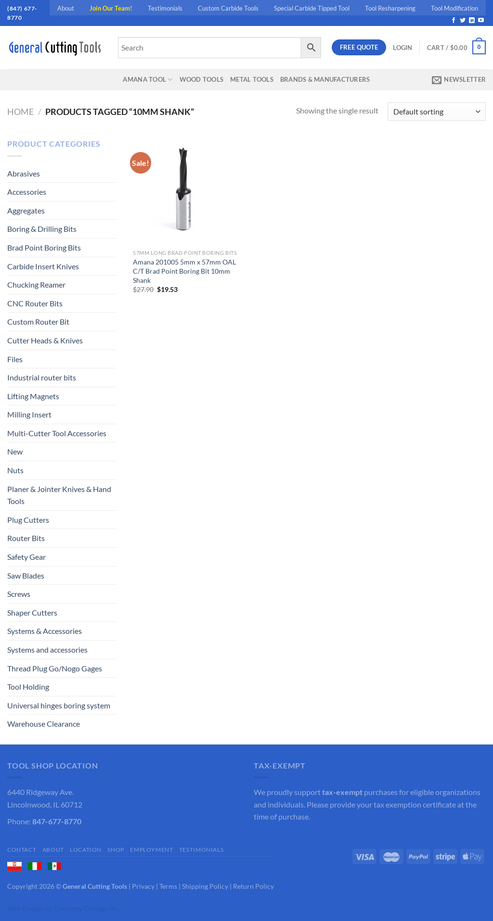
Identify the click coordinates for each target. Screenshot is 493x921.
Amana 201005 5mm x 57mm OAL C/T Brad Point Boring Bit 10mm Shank (184, 271)
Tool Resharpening (390, 8)
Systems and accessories (47, 649)
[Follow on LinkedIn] (472, 20)
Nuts (15, 470)
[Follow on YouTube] (481, 20)
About (65, 8)
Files (15, 359)
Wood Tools (202, 79)
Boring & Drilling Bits (42, 228)
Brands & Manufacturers (325, 79)
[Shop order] (437, 111)
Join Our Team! (111, 8)
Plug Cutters (28, 519)
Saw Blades (25, 575)
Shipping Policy (205, 886)
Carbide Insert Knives (43, 266)
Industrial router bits (41, 377)
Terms (168, 886)
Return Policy (253, 886)
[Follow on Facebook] (453, 20)
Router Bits (26, 538)
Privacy (143, 886)
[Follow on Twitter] (463, 20)
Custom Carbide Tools (228, 8)
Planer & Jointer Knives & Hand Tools (59, 495)
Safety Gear (26, 556)
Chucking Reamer (36, 284)
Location (86, 849)
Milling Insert (29, 414)
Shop (115, 849)
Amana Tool (147, 79)
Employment (151, 849)
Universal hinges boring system (58, 705)
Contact (21, 849)
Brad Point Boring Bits (44, 247)
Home (20, 111)
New (15, 451)
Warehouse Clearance (43, 723)
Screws (18, 593)
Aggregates (26, 210)
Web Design (25, 908)
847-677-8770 (56, 821)
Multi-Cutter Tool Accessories (56, 433)
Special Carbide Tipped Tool (312, 8)
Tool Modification (454, 8)
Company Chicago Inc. (86, 908)
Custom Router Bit (38, 321)
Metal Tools (251, 79)
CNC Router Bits (35, 303)
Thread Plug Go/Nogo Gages (54, 668)
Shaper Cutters (32, 612)
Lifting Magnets (33, 396)
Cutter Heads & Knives (45, 340)
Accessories (26, 191)
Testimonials (165, 8)
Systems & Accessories (44, 630)
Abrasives (23, 173)
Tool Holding (28, 686)
